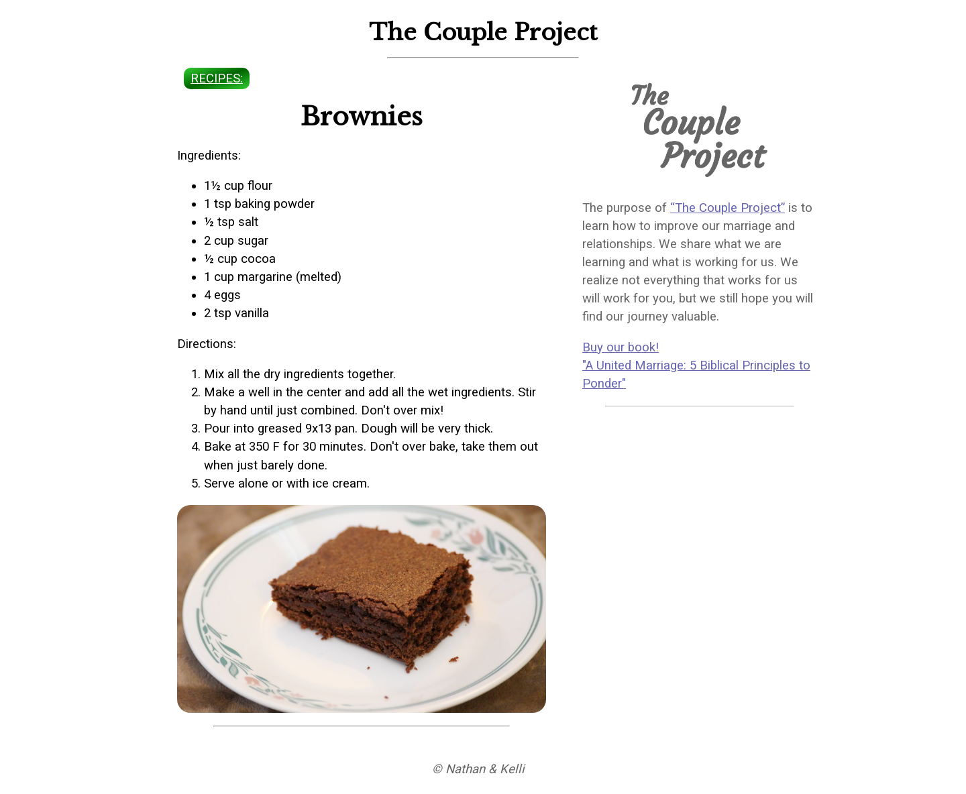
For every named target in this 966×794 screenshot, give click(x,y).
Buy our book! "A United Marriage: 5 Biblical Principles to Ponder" (696, 365)
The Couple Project (483, 32)
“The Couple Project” (727, 208)
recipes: (217, 78)
